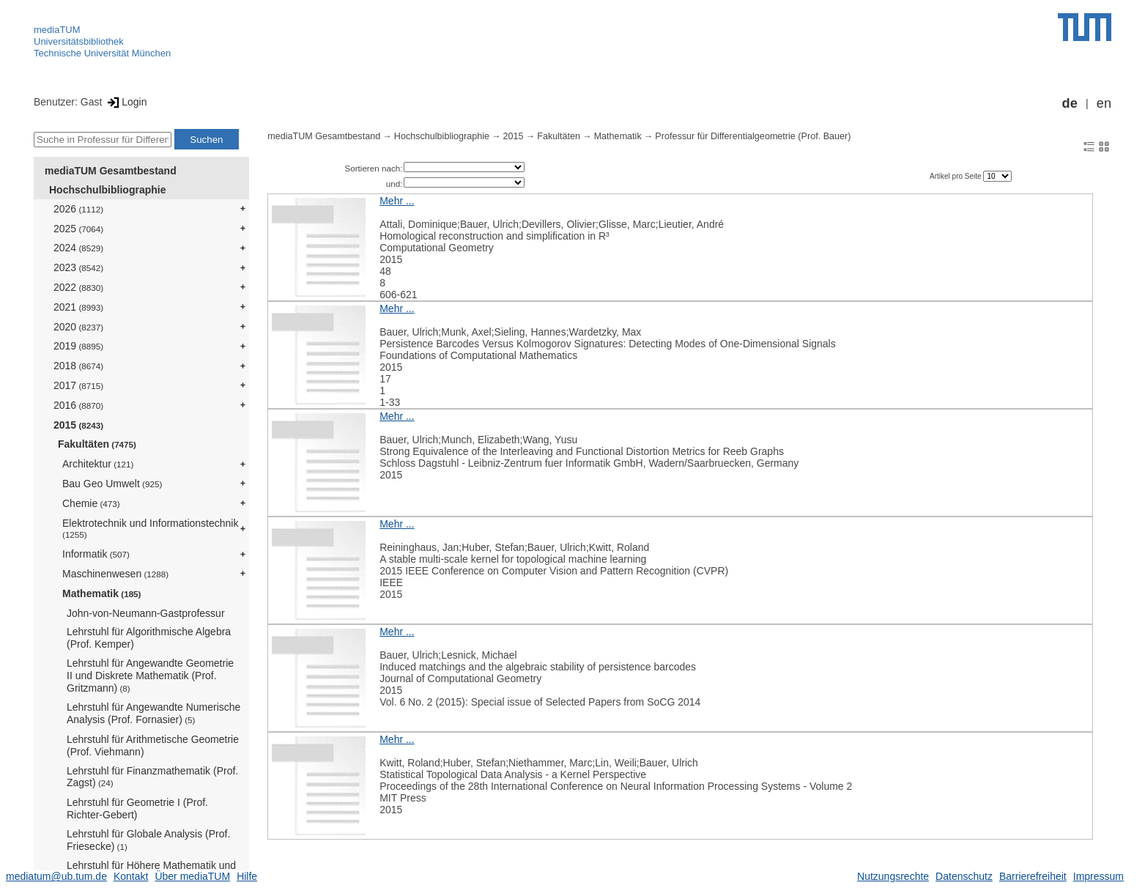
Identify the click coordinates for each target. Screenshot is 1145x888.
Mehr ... (396, 201)
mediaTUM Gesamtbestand (111, 171)
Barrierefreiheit (1033, 876)
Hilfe (247, 876)
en (1104, 103)
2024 (78, 248)
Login (126, 102)
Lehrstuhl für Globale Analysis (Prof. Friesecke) (148, 840)
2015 (78, 425)
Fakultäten (97, 444)
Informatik (96, 554)
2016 (78, 405)
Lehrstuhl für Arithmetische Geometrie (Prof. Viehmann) (153, 745)
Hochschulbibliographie (107, 190)
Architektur (97, 464)
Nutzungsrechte (893, 876)
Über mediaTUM (192, 876)
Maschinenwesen (115, 574)
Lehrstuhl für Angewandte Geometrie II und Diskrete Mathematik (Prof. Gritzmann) (150, 675)
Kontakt (131, 876)
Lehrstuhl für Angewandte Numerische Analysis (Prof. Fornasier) (153, 713)
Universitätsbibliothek (79, 41)
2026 (78, 209)
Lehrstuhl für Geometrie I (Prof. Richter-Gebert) (137, 808)
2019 (78, 346)
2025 (78, 228)
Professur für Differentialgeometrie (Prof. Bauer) (753, 136)
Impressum (1098, 876)
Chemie (91, 503)
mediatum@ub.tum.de (56, 876)
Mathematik (101, 593)
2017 (78, 385)
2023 (78, 267)
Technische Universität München (102, 53)
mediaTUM (57, 29)
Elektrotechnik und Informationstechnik (150, 528)
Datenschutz (964, 876)
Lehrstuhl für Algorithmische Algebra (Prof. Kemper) (149, 638)
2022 (78, 287)
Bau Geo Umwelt (112, 483)
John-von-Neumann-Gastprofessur (146, 613)
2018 (78, 365)
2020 (78, 327)
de (1070, 103)
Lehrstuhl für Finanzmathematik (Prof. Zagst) (152, 777)
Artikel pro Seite (956, 176)
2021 (78, 307)
